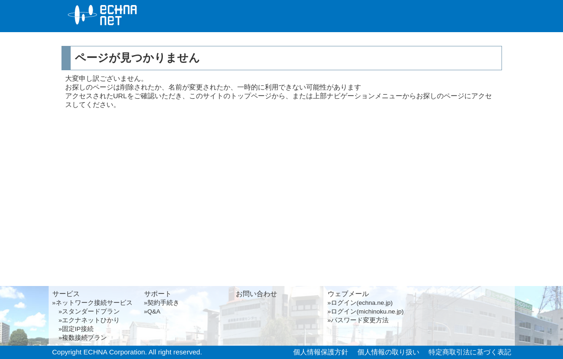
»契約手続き (162, 302)
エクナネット (103, 15)
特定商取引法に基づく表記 (470, 352)
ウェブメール (348, 293)
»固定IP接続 (73, 328)
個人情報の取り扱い (388, 352)
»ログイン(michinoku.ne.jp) (366, 311)
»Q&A (152, 311)
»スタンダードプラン (86, 311)
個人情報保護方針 (320, 352)
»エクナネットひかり (86, 320)
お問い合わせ (454, 17)
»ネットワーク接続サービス (92, 302)
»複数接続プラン (79, 337)
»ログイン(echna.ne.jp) (360, 302)
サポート (337, 17)
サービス (219, 17)
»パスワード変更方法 (358, 320)
